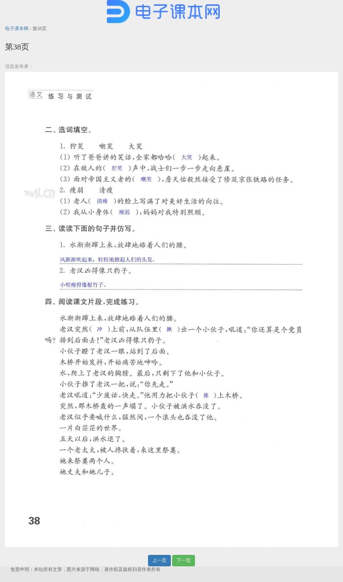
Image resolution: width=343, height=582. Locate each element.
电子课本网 (16, 28)
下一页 (184, 560)
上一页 (159, 560)
